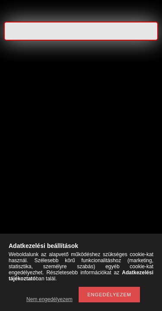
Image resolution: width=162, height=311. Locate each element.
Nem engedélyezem (49, 299)
